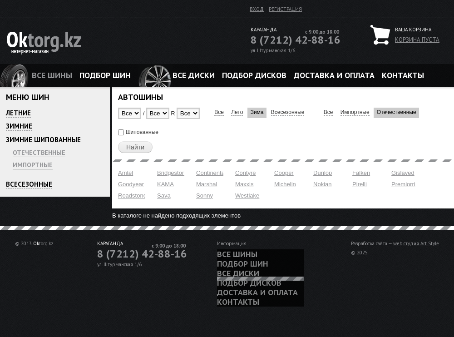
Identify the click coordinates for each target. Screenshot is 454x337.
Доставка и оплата (334, 75)
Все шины (52, 75)
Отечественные (39, 153)
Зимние (19, 126)
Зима (257, 112)
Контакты (403, 75)
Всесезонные (29, 184)
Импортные (33, 165)
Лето (237, 112)
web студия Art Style (416, 243)
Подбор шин (105, 75)
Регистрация (285, 9)
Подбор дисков (254, 75)
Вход (257, 9)
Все (219, 112)
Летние (18, 113)
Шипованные (142, 132)
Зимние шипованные (43, 139)
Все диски (194, 75)
